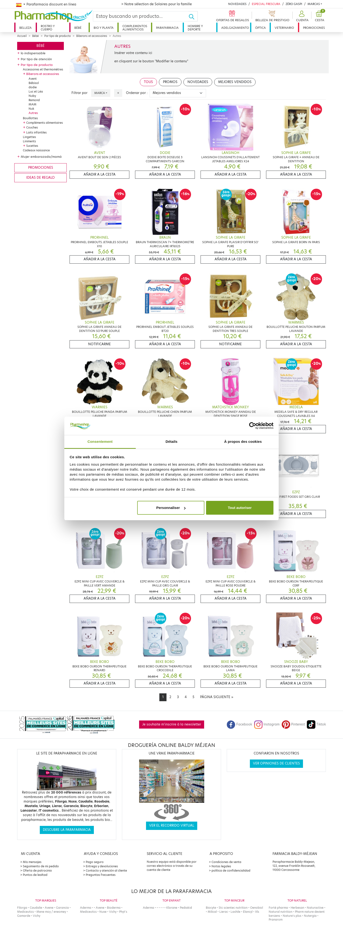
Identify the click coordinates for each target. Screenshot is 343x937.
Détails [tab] (171, 441)
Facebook (239, 724)
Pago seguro (95, 862)
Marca (99, 93)
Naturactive (315, 908)
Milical (212, 912)
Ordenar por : (137, 93)
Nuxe (102, 912)
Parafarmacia (167, 28)
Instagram (267, 724)
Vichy (36, 916)
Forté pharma (278, 908)
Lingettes (29, 137)
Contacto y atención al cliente (106, 870)
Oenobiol (256, 908)
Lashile (235, 912)
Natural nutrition (280, 912)
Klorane (171, 908)
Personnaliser (171, 508)
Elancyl (247, 912)
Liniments (29, 141)
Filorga (22, 908)
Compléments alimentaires (44, 123)
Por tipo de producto (57, 36)
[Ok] (193, 16)
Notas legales (221, 866)
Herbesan (297, 908)
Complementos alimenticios (134, 27)
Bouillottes (30, 118)
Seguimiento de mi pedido (41, 866)
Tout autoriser (240, 508)
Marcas (314, 4)
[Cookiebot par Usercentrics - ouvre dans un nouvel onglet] (252, 425)
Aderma (85, 908)
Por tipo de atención (36, 59)
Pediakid (186, 908)
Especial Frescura (266, 4)
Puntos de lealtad (35, 875)
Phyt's (123, 912)
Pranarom (275, 919)
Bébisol (34, 83)
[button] (301, 16)
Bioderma (114, 908)
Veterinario (284, 28)
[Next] (216, 697)
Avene (49, 908)
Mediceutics (25, 912)
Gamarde (23, 916)
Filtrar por (79, 93)
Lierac (223, 912)
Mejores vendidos (235, 82)
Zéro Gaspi (294, 4)
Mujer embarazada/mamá (41, 156)
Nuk (31, 109)
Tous (148, 82)
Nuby (32, 96)
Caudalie (36, 908)
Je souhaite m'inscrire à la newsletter (171, 724)
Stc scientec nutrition (233, 908)
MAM (32, 104)
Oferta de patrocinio (37, 870)
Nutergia (310, 916)
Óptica (260, 28)
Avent (33, 79)
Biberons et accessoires (91, 36)
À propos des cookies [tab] (243, 441)
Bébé (77, 28)
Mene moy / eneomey (51, 912)
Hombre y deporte (195, 27)
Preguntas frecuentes (101, 875)
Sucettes (32, 146)
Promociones (314, 28)
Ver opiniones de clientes (276, 763)
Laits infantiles (36, 132)
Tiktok (316, 724)
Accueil (22, 36)
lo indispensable (33, 53)
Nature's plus (292, 916)
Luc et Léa (36, 91)
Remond (34, 100)
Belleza (25, 28)
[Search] (141, 16)
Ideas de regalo (40, 177)
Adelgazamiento (235, 28)
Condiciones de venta (226, 862)
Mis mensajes (32, 862)
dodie (33, 87)
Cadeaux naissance (36, 150)
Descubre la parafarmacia (67, 830)
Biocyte (211, 908)
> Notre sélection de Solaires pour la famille (156, 4)
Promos (170, 82)
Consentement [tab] (99, 441)
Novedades (237, 4)
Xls (257, 912)
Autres (33, 113)
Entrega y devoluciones (102, 866)
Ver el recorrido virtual (171, 825)
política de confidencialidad (231, 870)
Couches (32, 127)
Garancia (62, 908)
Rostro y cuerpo (48, 27)
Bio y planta (104, 28)
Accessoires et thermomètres (43, 69)
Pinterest (293, 724)
